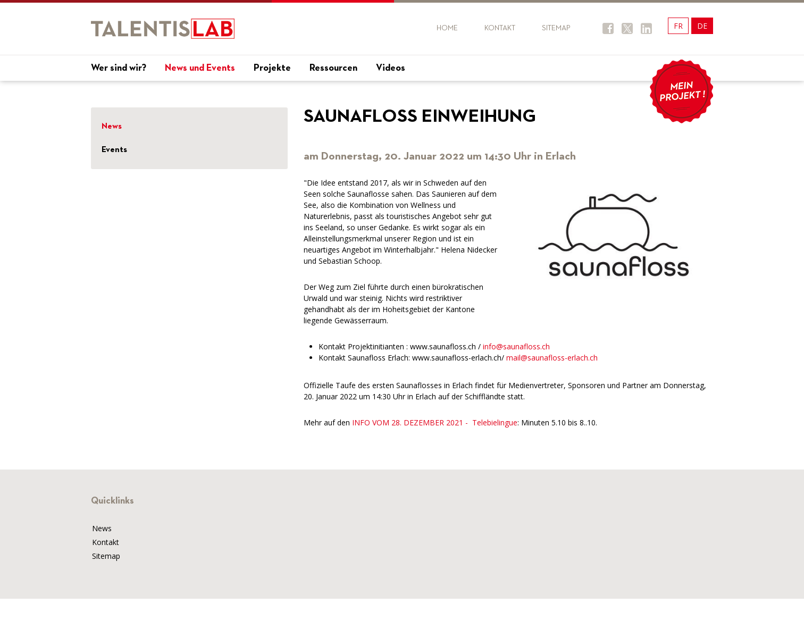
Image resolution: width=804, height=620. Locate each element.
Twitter (627, 28)
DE (702, 26)
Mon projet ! (681, 91)
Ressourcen (333, 68)
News (112, 126)
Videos (390, 68)
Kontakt (499, 28)
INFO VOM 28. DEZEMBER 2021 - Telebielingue (434, 422)
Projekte (272, 68)
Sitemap (556, 28)
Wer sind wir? (118, 68)
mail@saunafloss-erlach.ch (552, 358)
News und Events (200, 68)
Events (114, 150)
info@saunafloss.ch (516, 346)
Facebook (608, 28)
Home (447, 28)
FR (678, 26)
